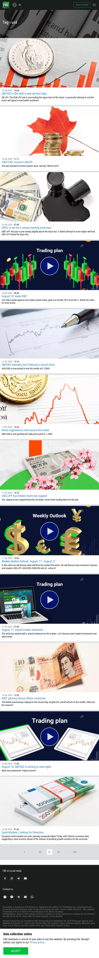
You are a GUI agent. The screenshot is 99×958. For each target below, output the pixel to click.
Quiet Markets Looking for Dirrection (23, 832)
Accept (16, 951)
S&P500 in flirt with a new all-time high (24, 93)
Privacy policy (37, 942)
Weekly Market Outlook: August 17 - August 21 (29, 561)
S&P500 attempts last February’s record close (28, 364)
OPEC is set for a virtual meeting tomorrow (26, 227)
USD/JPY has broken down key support (24, 496)
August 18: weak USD (14, 296)
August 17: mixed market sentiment (22, 629)
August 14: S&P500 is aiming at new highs (26, 766)
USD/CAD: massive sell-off (17, 162)
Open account (82, 5)
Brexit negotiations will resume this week (25, 430)
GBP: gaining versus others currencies (24, 698)
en (20, 5)
